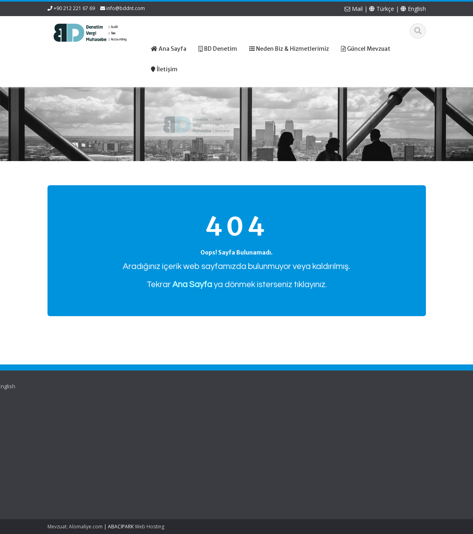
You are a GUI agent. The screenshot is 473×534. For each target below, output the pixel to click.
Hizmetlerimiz (154, 430)
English (413, 8)
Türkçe (381, 8)
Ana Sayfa (150, 415)
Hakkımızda (152, 422)
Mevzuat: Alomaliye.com (75, 526)
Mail (354, 8)
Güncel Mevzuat (158, 437)
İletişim (146, 445)
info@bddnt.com (125, 8)
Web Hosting (149, 526)
